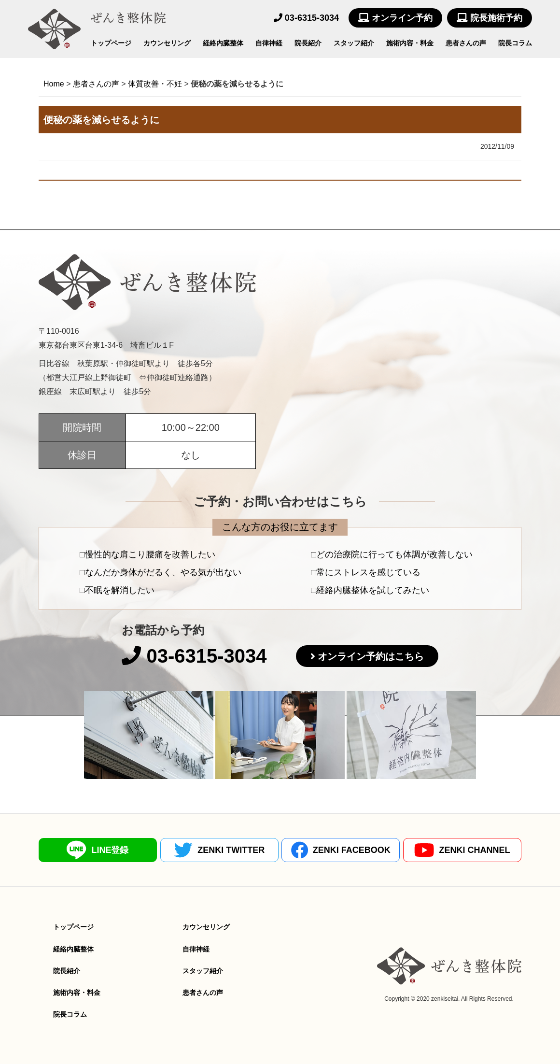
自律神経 (268, 43)
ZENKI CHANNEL (462, 850)
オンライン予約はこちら (371, 656)
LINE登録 (97, 850)
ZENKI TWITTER (219, 850)
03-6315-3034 (306, 18)
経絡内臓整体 (223, 43)
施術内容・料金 (410, 43)
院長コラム (515, 43)
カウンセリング (167, 43)
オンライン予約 (395, 18)
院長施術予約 (489, 18)
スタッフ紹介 (354, 43)
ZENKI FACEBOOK (341, 850)
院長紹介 (308, 43)
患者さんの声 (466, 43)
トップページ (111, 43)
